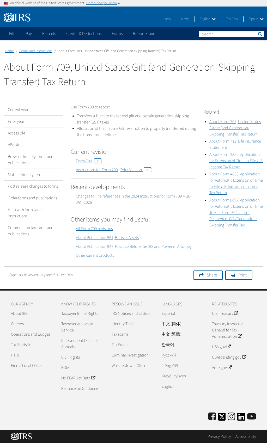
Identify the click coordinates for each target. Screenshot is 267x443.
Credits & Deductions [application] (83, 33)
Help (167, 19)
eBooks (14, 145)
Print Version (135, 170)
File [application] (12, 33)
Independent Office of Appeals (79, 344)
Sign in (256, 19)
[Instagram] (231, 416)
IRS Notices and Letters (131, 313)
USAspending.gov (229, 357)
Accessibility (245, 436)
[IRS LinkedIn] (241, 418)
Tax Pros (232, 19)
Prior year (16, 121)
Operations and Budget (30, 334)
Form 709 (88, 161)
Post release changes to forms (33, 186)
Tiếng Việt (170, 365)
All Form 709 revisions (94, 229)
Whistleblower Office (129, 365)
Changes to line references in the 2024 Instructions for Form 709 (129, 196)
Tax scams (120, 334)
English (208, 19)
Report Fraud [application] (144, 33)
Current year (18, 110)
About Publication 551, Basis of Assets (107, 238)
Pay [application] (29, 33)
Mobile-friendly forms (26, 174)
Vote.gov (222, 368)
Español (168, 313)
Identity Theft (123, 324)
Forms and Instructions (35, 51)
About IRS (19, 313)
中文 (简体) (171, 324)
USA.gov (221, 347)
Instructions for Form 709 (97, 170)
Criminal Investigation (130, 355)
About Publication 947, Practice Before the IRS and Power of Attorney (134, 246)
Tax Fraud (120, 345)
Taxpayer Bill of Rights (79, 313)
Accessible (16, 133)
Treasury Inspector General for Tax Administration (227, 330)
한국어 (168, 345)
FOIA (65, 368)
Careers (17, 324)
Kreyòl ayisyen (174, 376)
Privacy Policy (219, 436)
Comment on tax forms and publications (30, 231)
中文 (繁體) (171, 334)
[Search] (231, 34)
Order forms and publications (32, 198)
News (185, 19)
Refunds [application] (49, 33)
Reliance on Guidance (79, 388)
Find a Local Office (26, 365)
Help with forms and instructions (25, 213)
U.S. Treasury (225, 313)
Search (260, 33)
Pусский (169, 355)
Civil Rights (70, 357)
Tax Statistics (21, 345)
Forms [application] (117, 33)
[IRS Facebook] (212, 416)
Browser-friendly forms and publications (30, 160)
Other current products (95, 255)
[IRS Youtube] (251, 416)
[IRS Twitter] (222, 418)
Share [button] (212, 275)
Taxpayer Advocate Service (77, 327)
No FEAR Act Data (78, 378)
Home (9, 51)
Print (242, 275)
